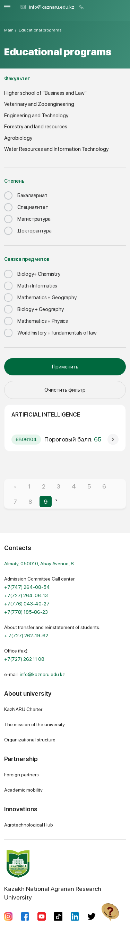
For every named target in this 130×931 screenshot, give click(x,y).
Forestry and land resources (35, 127)
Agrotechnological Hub (28, 825)
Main (9, 30)
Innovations (20, 809)
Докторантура (28, 231)
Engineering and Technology (36, 115)
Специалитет (26, 207)
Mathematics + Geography (40, 297)
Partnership (21, 759)
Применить (65, 367)
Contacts (17, 547)
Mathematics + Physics (36, 321)
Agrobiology (18, 138)
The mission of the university (34, 724)
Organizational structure (29, 739)
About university (27, 693)
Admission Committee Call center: (40, 595)
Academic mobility (23, 790)
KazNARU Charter (23, 709)
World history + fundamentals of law (50, 333)
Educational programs (40, 30)
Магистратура (27, 219)
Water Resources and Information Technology (56, 149)
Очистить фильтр (65, 390)
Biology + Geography (33, 309)
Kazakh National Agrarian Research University (52, 875)
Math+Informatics (30, 286)
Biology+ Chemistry (32, 274)
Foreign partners (21, 774)
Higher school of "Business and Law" (45, 93)
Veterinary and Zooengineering (39, 104)
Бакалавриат (25, 195)
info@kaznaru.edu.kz (47, 7)
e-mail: (34, 674)
